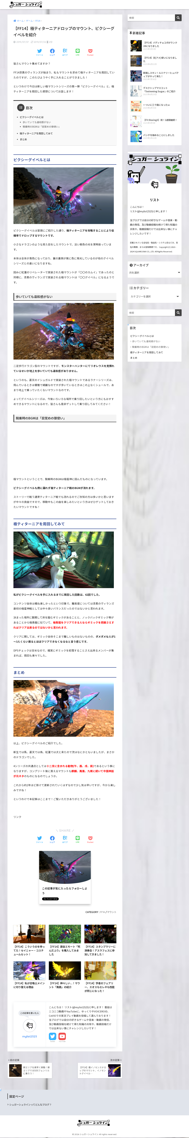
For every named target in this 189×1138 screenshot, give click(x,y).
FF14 (101, 912)
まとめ (23, 139)
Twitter (52, 1042)
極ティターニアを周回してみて (37, 133)
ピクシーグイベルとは (32, 117)
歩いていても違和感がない (37, 122)
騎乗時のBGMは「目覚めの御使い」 (42, 126)
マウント (111, 912)
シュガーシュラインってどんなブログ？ (30, 1105)
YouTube (62, 1042)
